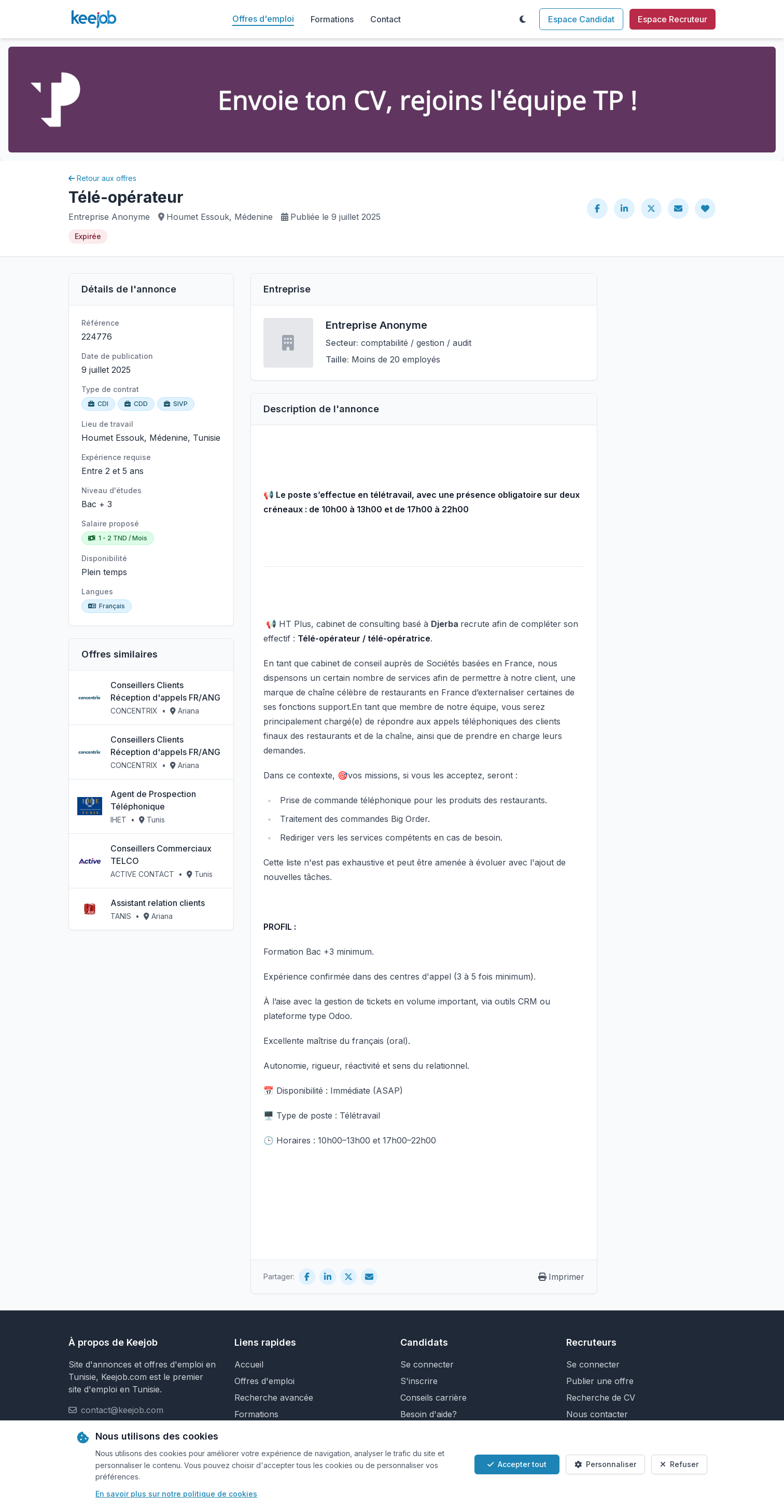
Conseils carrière (433, 1397)
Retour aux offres (102, 178)
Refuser (679, 1464)
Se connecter (427, 1364)
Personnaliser (605, 1464)
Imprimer (561, 1277)
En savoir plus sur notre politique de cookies (176, 1493)
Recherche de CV (600, 1397)
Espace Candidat (581, 19)
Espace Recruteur (672, 19)
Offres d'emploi (263, 18)
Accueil (248, 1364)
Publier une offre (600, 1381)
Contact (385, 19)
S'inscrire (419, 1381)
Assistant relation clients (157, 903)
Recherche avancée (273, 1397)
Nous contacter (597, 1414)
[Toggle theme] (522, 19)
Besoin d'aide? (428, 1414)
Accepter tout (517, 1464)
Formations (332, 19)
